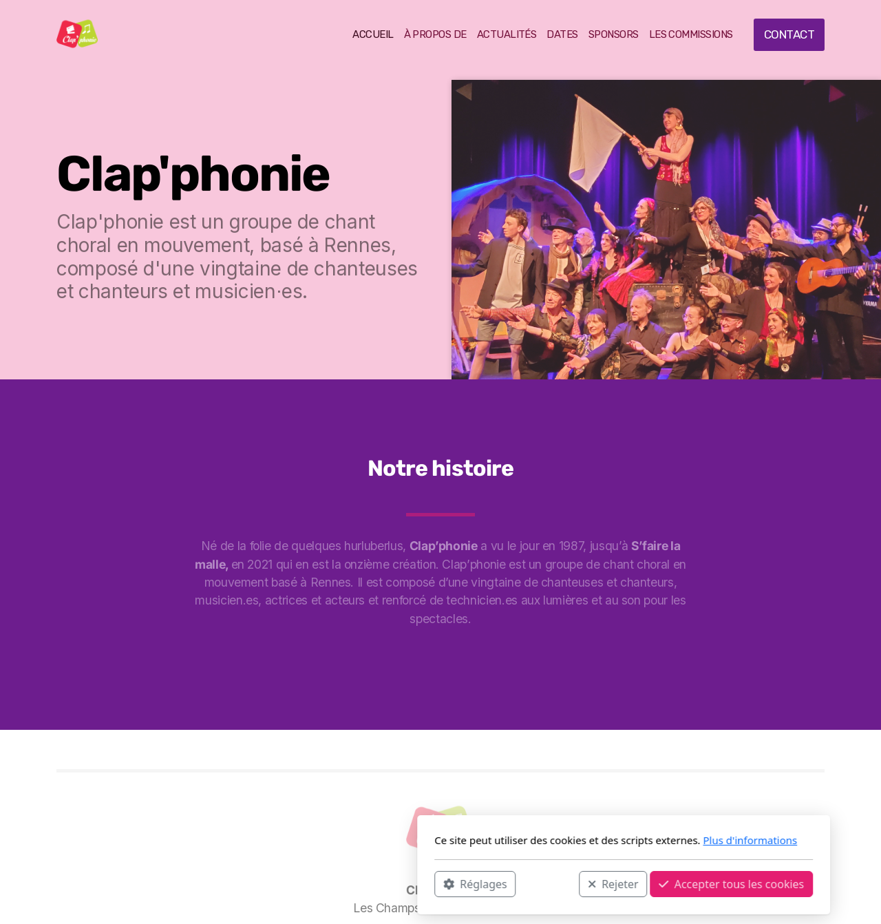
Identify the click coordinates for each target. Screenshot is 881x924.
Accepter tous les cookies (548, 883)
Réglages (291, 883)
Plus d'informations (567, 840)
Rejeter (430, 883)
